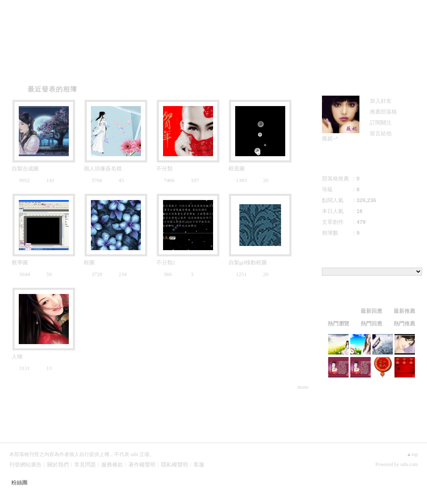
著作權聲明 (142, 464)
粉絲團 (19, 482)
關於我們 (58, 464)
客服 (198, 464)
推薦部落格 (383, 112)
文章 (30, 67)
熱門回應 (371, 323)
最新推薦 (404, 311)
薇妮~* (330, 138)
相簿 (80, 67)
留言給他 (381, 133)
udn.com (409, 464)
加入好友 (381, 101)
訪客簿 (130, 67)
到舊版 (267, 31)
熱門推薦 (404, 323)
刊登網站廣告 (25, 464)
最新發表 (338, 311)
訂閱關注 (381, 122)
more (303, 387)
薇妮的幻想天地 (192, 28)
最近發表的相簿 (52, 89)
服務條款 (112, 464)
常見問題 (85, 464)
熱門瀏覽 (338, 323)
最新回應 (371, 311)
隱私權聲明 (174, 464)
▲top (412, 454)
